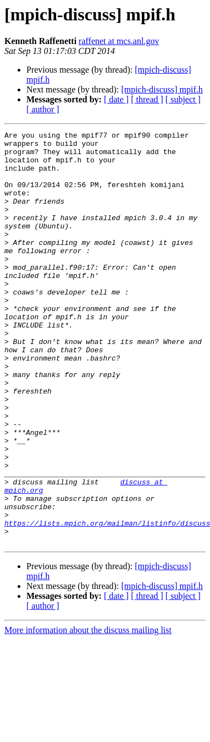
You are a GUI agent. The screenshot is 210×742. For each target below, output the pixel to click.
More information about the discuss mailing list (88, 712)
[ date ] (116, 99)
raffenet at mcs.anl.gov (119, 41)
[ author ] (42, 109)
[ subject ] (183, 99)
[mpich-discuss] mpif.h (161, 89)
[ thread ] (147, 99)
